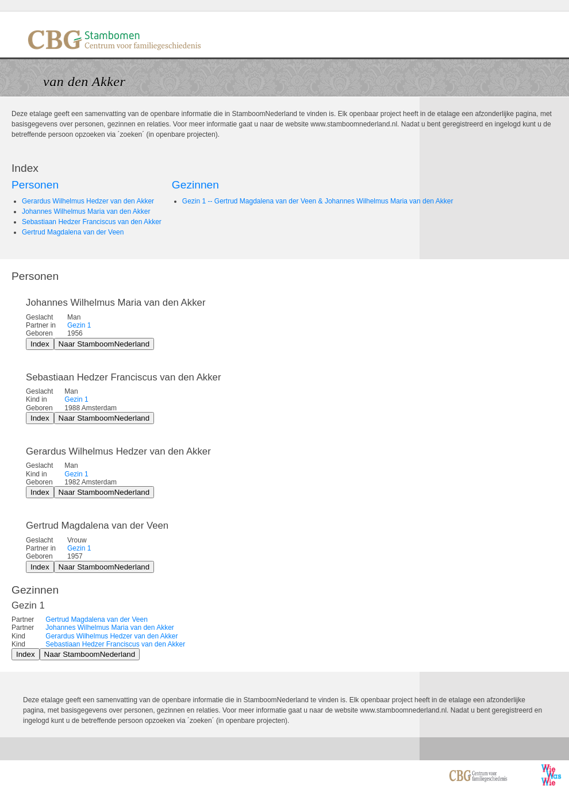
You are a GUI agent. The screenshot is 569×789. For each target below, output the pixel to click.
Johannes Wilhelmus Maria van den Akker (86, 211)
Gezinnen (195, 185)
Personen (35, 185)
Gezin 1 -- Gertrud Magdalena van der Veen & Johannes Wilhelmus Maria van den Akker (317, 201)
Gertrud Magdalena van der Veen (73, 232)
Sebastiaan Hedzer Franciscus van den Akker (92, 222)
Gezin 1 (79, 325)
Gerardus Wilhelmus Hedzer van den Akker (88, 201)
